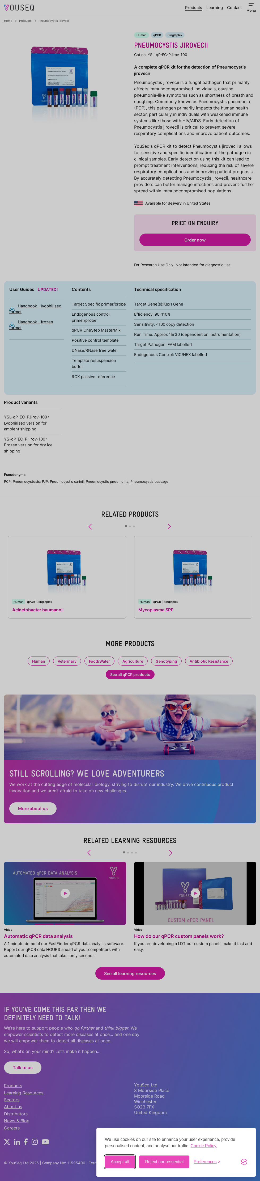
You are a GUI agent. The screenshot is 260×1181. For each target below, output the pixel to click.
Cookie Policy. (204, 1146)
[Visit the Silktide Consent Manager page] (244, 1162)
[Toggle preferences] (207, 1162)
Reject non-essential (164, 1161)
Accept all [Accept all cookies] (120, 1161)
